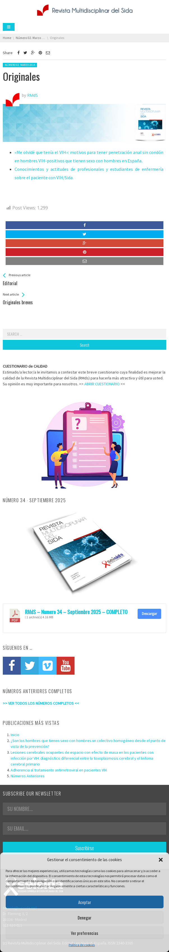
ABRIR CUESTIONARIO (102, 383)
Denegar (84, 917)
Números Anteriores (28, 775)
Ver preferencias (84, 933)
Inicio (15, 734)
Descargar (149, 613)
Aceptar (84, 902)
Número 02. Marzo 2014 (20, 65)
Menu (9, 27)
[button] (160, 860)
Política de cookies (82, 945)
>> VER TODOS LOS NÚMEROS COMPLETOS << (41, 703)
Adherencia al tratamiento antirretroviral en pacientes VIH (59, 770)
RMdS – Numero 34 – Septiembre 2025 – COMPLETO (76, 612)
